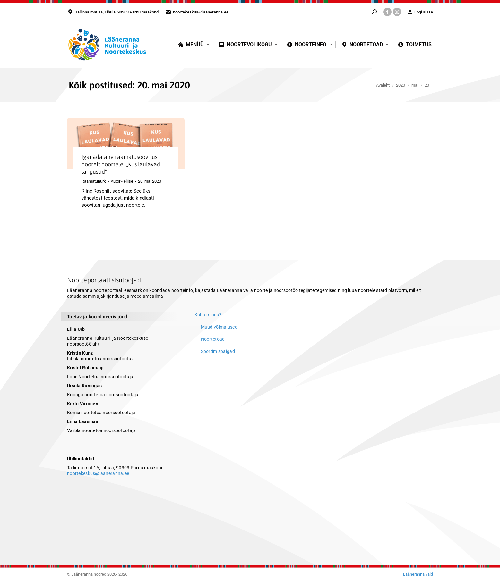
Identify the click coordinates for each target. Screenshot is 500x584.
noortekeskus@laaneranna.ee (98, 473)
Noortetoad (213, 339)
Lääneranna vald (418, 574)
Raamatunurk (94, 181)
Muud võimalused (219, 327)
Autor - (122, 181)
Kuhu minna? (208, 314)
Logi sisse (420, 12)
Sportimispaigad (218, 351)
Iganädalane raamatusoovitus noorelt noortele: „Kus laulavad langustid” (121, 164)
